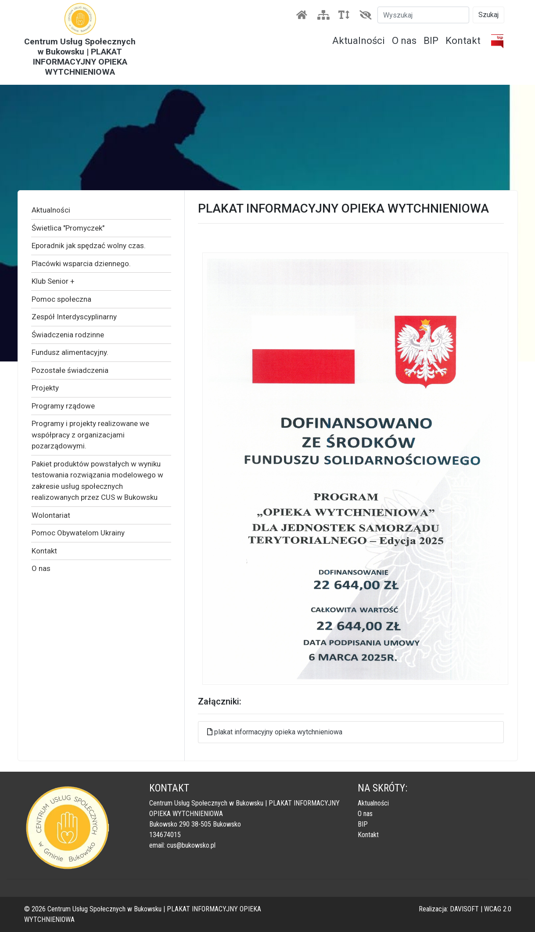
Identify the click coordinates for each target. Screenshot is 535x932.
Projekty (45, 387)
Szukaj (488, 15)
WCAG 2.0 (497, 909)
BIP (431, 40)
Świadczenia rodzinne (68, 334)
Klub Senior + (53, 281)
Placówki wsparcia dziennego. (81, 263)
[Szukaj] (423, 15)
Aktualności (358, 40)
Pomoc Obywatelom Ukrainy (78, 532)
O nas (404, 40)
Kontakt (463, 40)
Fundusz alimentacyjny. (70, 352)
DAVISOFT (464, 909)
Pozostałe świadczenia (70, 370)
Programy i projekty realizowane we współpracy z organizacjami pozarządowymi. (90, 434)
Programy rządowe (63, 405)
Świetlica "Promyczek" (68, 228)
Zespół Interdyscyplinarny (74, 316)
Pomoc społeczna (61, 299)
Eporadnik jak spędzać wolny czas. (89, 245)
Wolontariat (51, 515)
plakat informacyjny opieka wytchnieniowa (278, 732)
